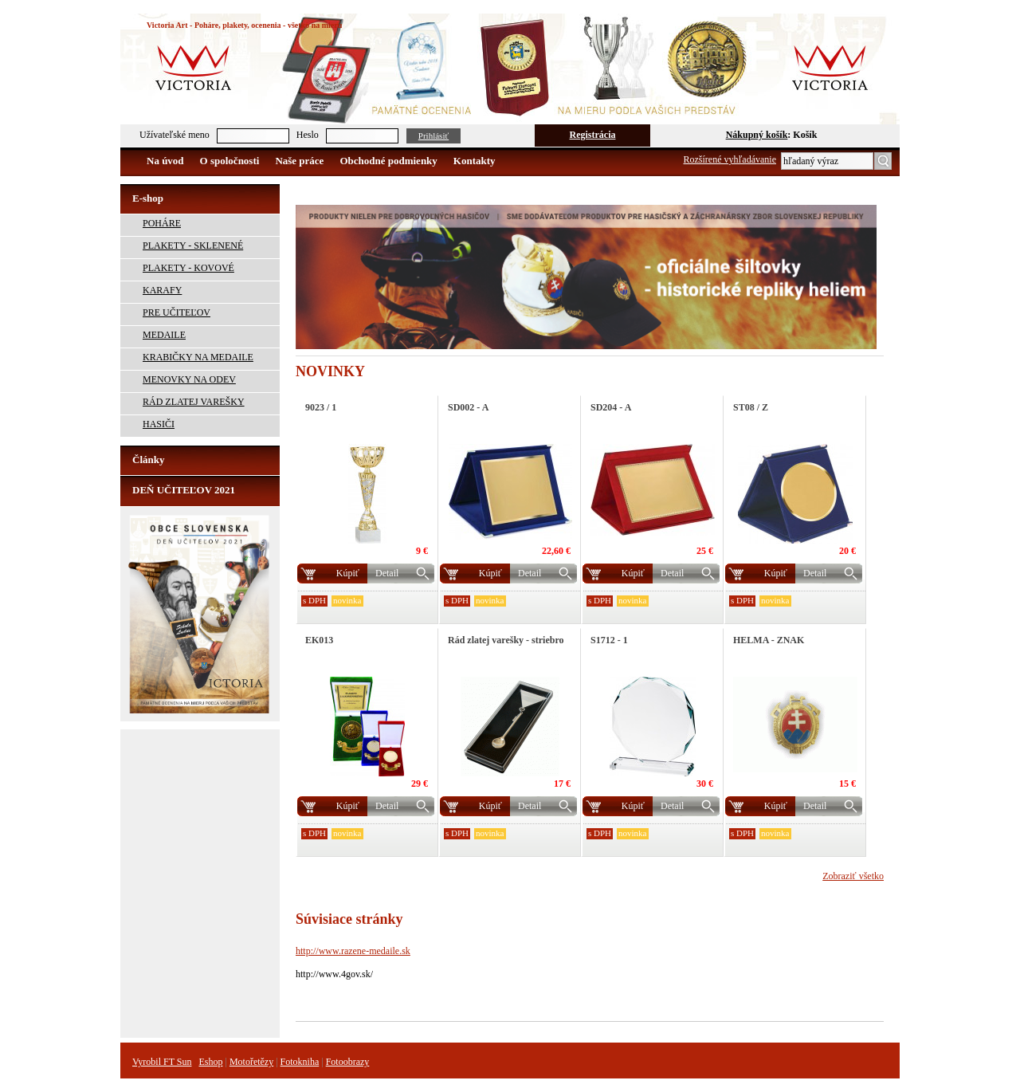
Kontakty (474, 161)
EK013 (319, 640)
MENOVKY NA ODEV (189, 379)
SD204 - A (610, 407)
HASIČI (159, 424)
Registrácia (593, 134)
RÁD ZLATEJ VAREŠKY (194, 401)
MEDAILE (164, 334)
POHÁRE (162, 223)
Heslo (307, 134)
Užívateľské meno (174, 134)
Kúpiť (347, 573)
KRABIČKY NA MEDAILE (198, 357)
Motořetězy (251, 1061)
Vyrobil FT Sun (161, 1061)
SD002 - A (468, 407)
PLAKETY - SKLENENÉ (193, 245)
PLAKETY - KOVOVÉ (188, 267)
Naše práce (299, 161)
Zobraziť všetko (853, 876)
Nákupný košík (757, 134)
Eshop (210, 1061)
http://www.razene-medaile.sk (353, 950)
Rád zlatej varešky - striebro (506, 640)
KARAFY (162, 290)
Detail (386, 573)
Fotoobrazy (348, 1061)
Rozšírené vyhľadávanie (730, 159)
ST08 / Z (750, 407)
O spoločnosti (230, 161)
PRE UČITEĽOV (176, 312)
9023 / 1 (320, 407)
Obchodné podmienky (388, 161)
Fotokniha (300, 1061)
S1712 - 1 (609, 640)
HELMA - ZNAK (768, 640)
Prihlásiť (433, 135)
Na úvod (165, 161)
